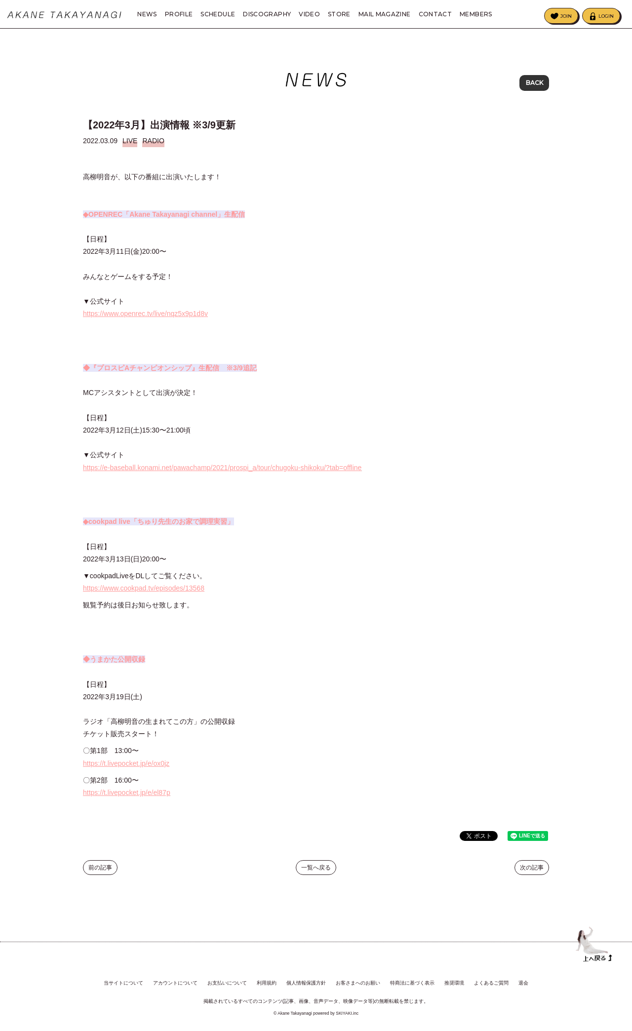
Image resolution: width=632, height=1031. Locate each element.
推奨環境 (454, 983)
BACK (534, 83)
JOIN (566, 16)
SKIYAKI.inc (347, 1012)
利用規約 (266, 983)
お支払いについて (227, 983)
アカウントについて (175, 983)
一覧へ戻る (316, 875)
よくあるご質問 (491, 983)
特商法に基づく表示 (412, 983)
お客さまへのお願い (358, 983)
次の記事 (532, 875)
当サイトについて (123, 983)
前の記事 (100, 875)
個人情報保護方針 (306, 983)
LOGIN (606, 16)
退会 (523, 983)
